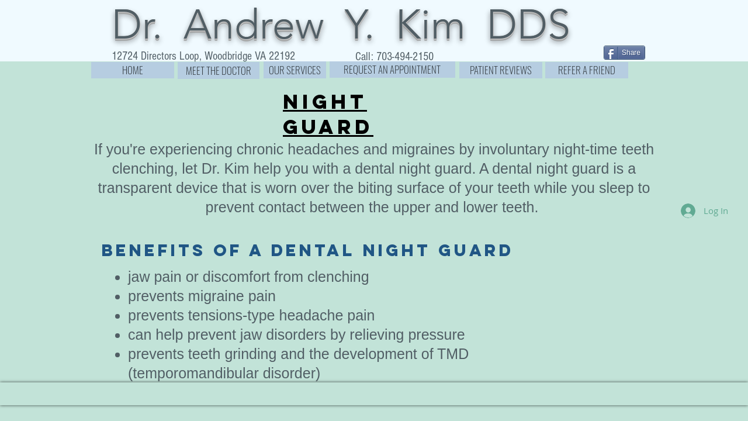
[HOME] (132, 70)
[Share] (624, 53)
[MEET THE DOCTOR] (218, 70)
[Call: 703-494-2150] (395, 57)
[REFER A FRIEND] (586, 70)
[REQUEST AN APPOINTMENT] (392, 69)
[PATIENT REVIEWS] (500, 70)
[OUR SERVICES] (295, 69)
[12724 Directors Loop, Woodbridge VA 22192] (203, 56)
